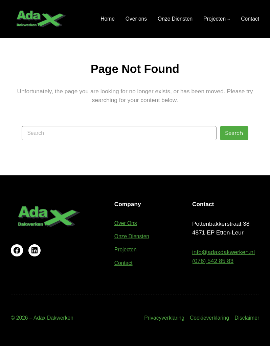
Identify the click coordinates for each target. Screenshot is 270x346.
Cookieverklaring (209, 318)
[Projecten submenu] (216, 19)
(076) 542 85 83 (212, 260)
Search (234, 133)
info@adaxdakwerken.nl (223, 252)
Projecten (125, 249)
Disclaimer (246, 318)
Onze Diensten (131, 236)
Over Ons (125, 223)
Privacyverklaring (164, 318)
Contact (123, 263)
